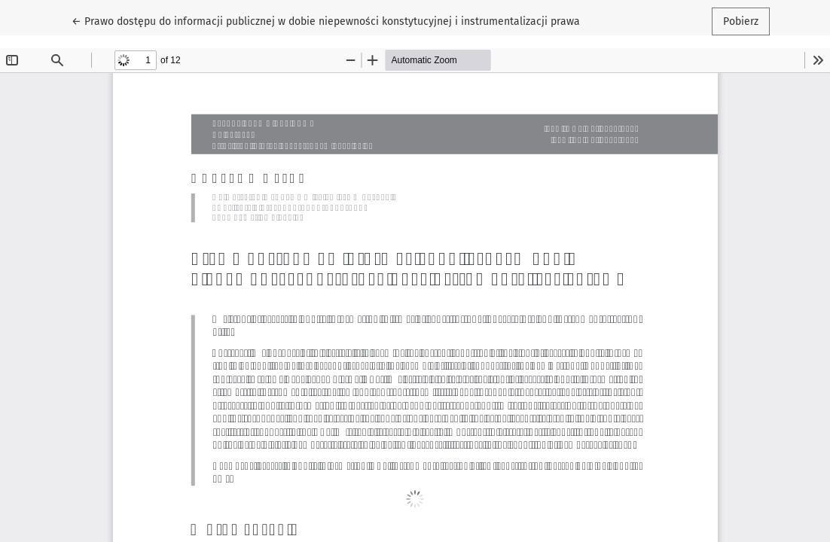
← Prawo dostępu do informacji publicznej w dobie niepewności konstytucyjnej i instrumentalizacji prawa (326, 20)
